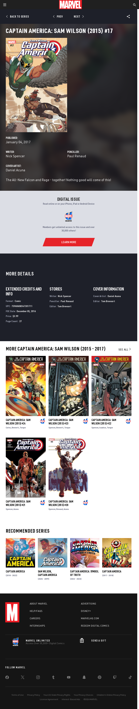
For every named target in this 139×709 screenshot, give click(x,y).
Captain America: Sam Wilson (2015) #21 (18, 503)
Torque (23, 427)
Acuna (16, 509)
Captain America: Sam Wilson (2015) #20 (61, 503)
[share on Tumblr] (53, 678)
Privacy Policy (33, 695)
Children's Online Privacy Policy (111, 695)
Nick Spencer (15, 156)
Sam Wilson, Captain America (47, 573)
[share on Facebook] (7, 678)
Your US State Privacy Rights (56, 695)
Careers (35, 618)
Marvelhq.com (90, 618)
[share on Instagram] (38, 678)
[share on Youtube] (68, 678)
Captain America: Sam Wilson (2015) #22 (103, 421)
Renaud (59, 509)
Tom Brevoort (64, 306)
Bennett (15, 427)
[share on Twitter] (22, 678)
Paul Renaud (76, 156)
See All (124, 349)
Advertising (88, 603)
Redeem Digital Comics (95, 625)
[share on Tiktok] (130, 678)
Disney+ (86, 611)
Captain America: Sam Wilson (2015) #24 (18, 421)
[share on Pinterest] (99, 678)
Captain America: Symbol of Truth (84, 573)
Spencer (52, 427)
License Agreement (49, 699)
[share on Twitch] (115, 678)
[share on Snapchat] (84, 678)
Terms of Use (17, 695)
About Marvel (38, 603)
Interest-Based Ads (71, 699)
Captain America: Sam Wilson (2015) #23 (61, 421)
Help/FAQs (36, 611)
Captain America (15, 571)
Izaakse (102, 427)
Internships (37, 625)
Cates (8, 427)
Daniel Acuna (15, 170)
